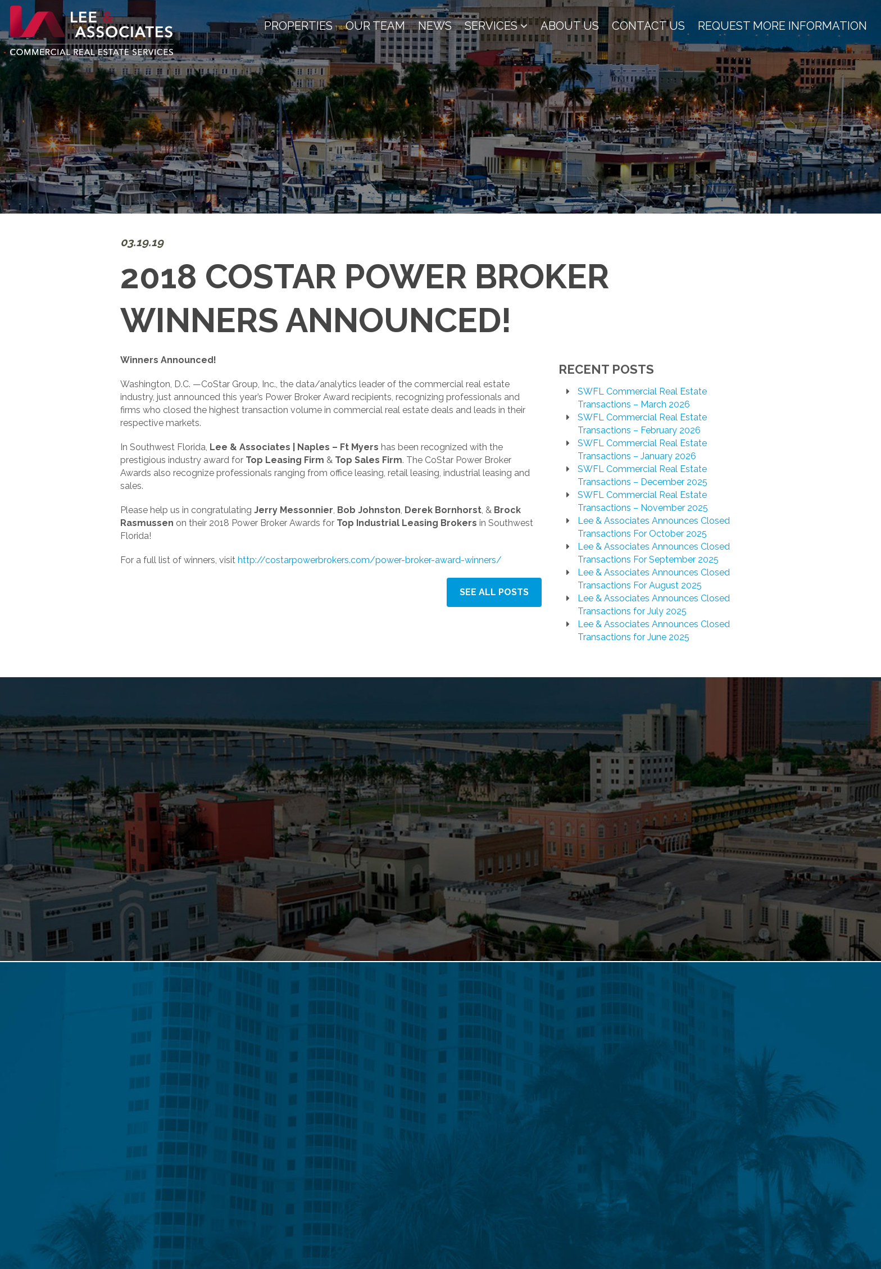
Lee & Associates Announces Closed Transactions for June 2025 (654, 630)
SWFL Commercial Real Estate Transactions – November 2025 (643, 501)
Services (496, 26)
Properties (298, 26)
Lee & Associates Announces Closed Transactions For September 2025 (654, 553)
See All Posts (494, 592)
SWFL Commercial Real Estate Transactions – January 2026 (642, 449)
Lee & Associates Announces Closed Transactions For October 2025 (654, 527)
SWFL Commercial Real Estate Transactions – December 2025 (642, 475)
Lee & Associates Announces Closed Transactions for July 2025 (654, 605)
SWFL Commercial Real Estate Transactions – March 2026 (642, 398)
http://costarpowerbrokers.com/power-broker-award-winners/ (370, 560)
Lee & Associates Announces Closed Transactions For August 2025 (654, 579)
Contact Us (648, 26)
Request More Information (782, 26)
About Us (570, 26)
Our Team (375, 26)
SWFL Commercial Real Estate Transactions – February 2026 (642, 424)
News (435, 26)
